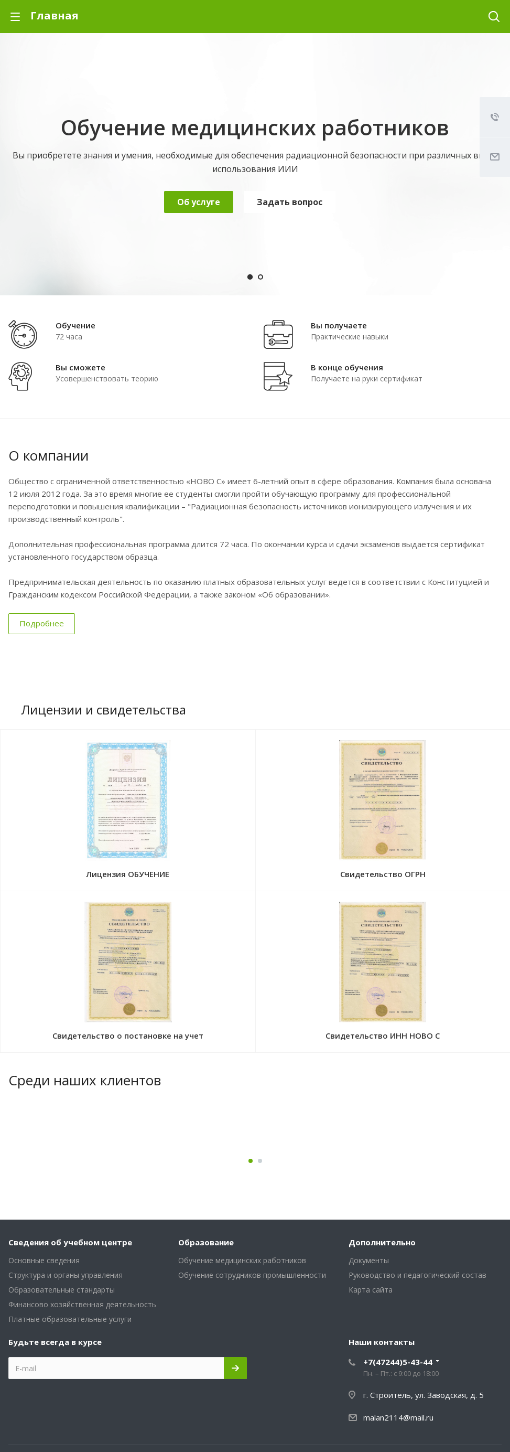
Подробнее (41, 623)
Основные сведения (44, 1260)
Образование (206, 1242)
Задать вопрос (289, 202)
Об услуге (198, 202)
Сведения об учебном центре (70, 1242)
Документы (369, 1260)
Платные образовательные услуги (70, 1319)
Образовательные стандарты (61, 1290)
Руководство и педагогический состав (417, 1275)
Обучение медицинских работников (242, 1260)
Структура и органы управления (65, 1275)
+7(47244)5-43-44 (397, 1362)
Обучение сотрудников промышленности (252, 1275)
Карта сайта (371, 1290)
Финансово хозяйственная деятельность (82, 1304)
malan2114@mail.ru (398, 1417)
